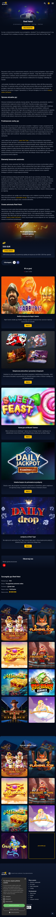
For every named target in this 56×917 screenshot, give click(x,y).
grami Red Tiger (23, 140)
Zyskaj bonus (8, 250)
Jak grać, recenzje (34, 899)
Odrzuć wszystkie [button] (14, 909)
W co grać (32, 884)
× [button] (25, 879)
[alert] (14, 896)
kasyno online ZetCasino (14, 217)
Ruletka (32, 895)
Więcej (28, 325)
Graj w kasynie (28, 27)
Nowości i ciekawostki (35, 882)
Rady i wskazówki (34, 886)
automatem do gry (21, 197)
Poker (31, 897)
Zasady (32, 888)
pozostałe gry (41, 845)
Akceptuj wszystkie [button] (14, 905)
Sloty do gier (33, 893)
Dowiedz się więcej (11, 893)
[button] (14, 912)
